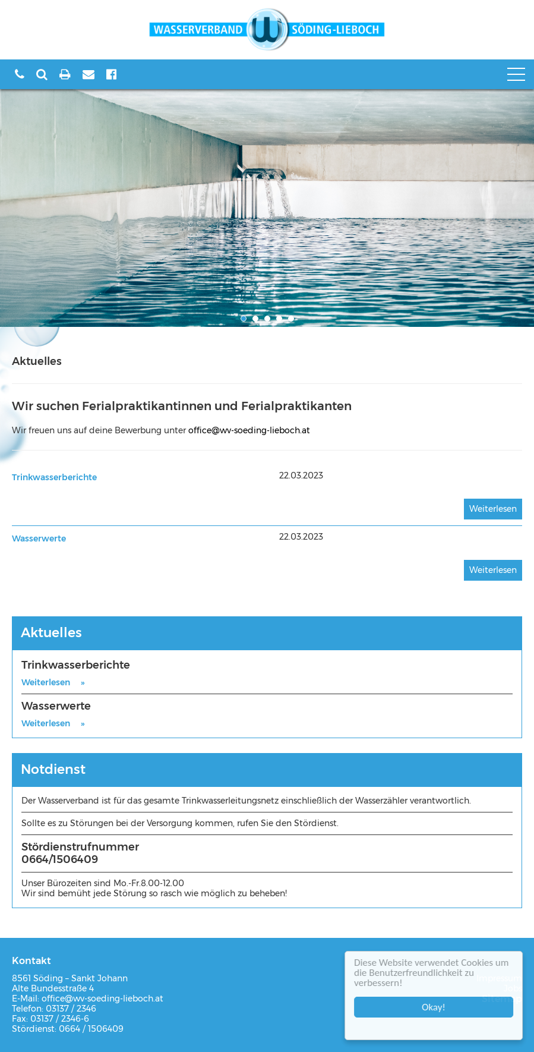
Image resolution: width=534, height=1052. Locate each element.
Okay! (435, 1007)
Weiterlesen (493, 508)
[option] (267, 208)
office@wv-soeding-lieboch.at (249, 430)
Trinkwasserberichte (54, 477)
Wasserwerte (39, 538)
